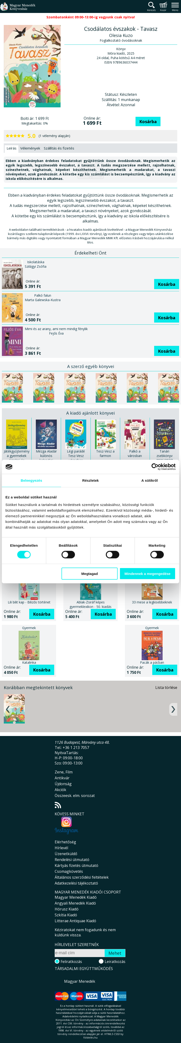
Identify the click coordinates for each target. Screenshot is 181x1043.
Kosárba (148, 121)
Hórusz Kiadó (66, 909)
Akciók (60, 789)
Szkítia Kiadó (66, 915)
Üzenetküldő (66, 853)
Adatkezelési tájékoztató (76, 883)
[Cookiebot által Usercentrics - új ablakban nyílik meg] (155, 466)
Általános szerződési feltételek (82, 877)
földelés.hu (90, 1037)
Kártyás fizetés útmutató (76, 865)
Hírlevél (61, 847)
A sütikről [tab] (149, 480)
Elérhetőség (65, 842)
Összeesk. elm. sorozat (75, 795)
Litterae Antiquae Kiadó (75, 920)
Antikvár (62, 777)
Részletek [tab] (90, 480)
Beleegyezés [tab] (31, 480)
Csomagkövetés (69, 871)
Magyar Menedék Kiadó (76, 897)
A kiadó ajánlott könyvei (90, 413)
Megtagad (89, 573)
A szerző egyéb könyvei (90, 366)
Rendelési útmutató (72, 859)
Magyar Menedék (79, 981)
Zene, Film (64, 772)
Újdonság (63, 783)
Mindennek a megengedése (147, 573)
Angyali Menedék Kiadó (75, 903)
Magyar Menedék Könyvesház (17, 9)
